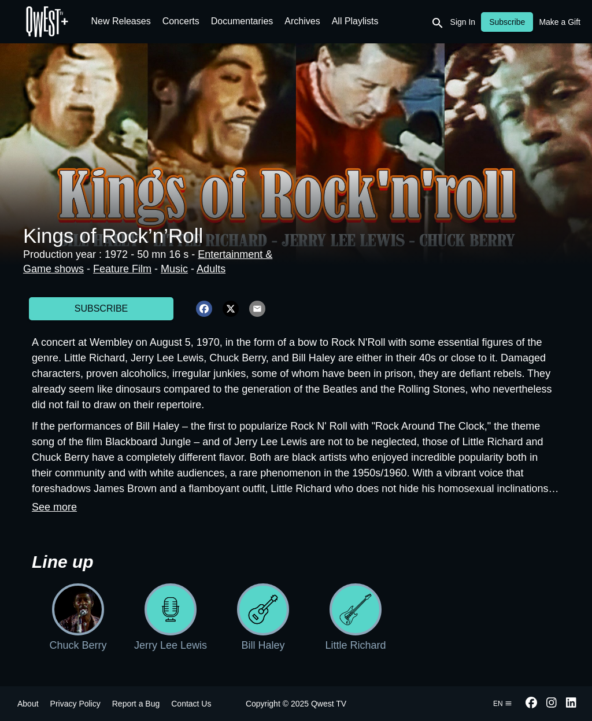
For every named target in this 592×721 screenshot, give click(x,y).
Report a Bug (136, 703)
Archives (302, 21)
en (502, 704)
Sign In (463, 22)
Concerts (180, 21)
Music (174, 269)
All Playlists (355, 21)
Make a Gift (559, 22)
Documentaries (242, 21)
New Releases (121, 21)
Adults (211, 269)
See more (54, 507)
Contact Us (191, 703)
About (28, 703)
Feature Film (122, 269)
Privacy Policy (75, 703)
